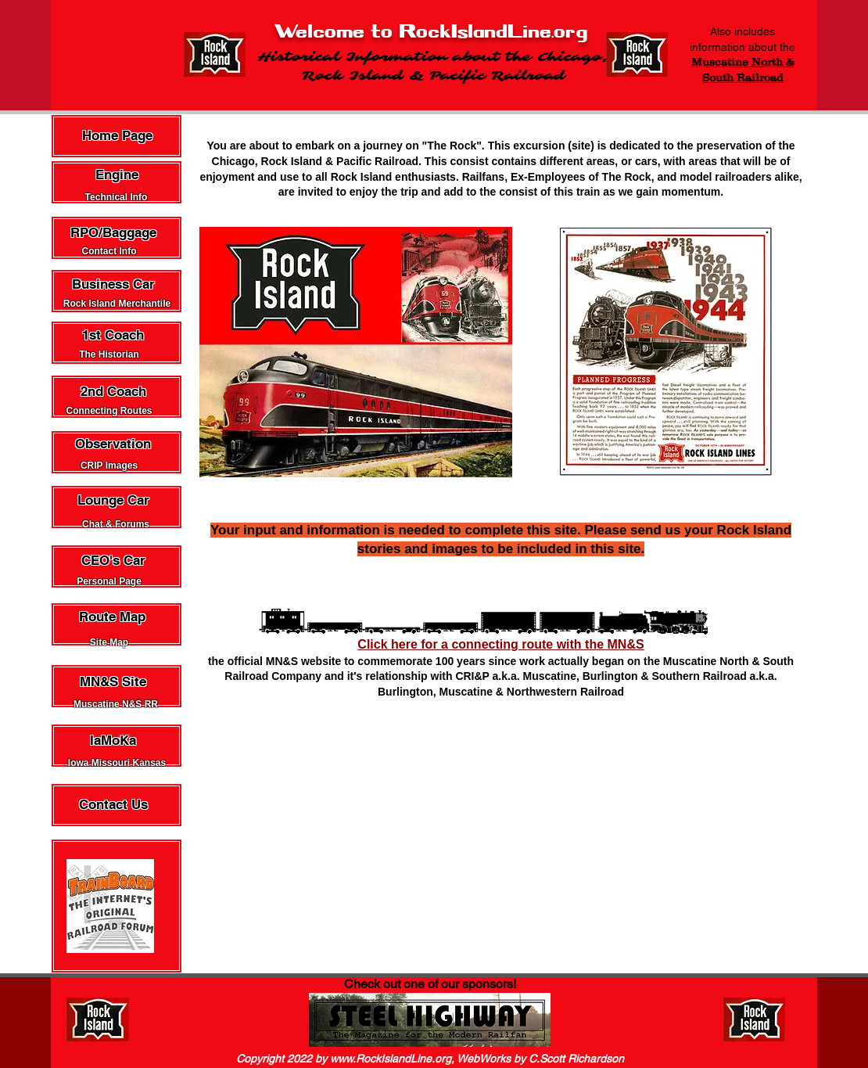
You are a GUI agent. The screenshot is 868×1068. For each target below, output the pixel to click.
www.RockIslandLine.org (390, 1058)
